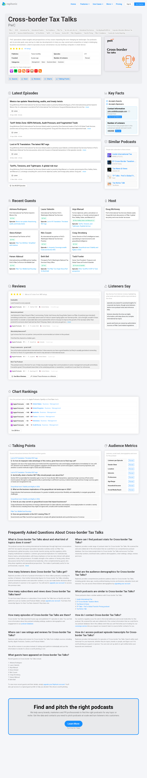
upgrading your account (125, 584)
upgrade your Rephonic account (54, 684)
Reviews (36, 79)
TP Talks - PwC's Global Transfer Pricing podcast (124, 176)
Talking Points (63, 79)
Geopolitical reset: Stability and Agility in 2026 (25, 487)
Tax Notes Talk (118, 183)
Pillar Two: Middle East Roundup (21, 511)
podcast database (27, 624)
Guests (13, 79)
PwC (12, 25)
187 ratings (27, 49)
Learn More (73, 727)
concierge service (81, 626)
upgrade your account (57, 583)
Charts (48, 79)
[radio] (11, 48)
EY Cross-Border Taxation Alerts (124, 161)
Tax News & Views (120, 169)
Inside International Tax (121, 154)
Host (24, 79)
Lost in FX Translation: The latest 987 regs (24, 458)
